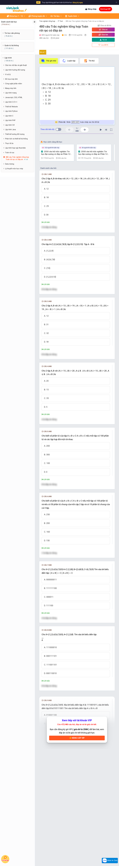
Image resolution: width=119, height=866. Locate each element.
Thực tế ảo (9, 143)
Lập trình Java (10, 129)
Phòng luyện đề (38, 16)
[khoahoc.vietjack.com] (16, 9)
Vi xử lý (8, 74)
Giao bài (103, 35)
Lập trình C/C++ (11, 102)
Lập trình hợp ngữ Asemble (15, 148)
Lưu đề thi (103, 45)
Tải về (103, 40)
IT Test (60, 21)
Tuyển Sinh (72, 16)
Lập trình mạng (11, 93)
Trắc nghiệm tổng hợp (47, 21)
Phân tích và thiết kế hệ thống (16, 139)
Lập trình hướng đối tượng (15, 70)
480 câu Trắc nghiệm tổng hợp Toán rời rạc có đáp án (85, 21)
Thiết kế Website (11, 107)
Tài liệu (56, 16)
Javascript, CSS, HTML (13, 97)
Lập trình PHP (10, 120)
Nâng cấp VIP (77, 738)
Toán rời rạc (9, 153)
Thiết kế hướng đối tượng (14, 134)
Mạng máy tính (10, 88)
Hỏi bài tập (5, 858)
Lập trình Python (11, 111)
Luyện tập (68, 61)
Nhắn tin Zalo (109, 860)
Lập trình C (9, 116)
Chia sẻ (103, 29)
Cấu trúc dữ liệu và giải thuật (16, 65)
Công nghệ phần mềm (13, 84)
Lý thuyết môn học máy (14, 169)
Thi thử (89, 61)
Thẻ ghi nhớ (48, 61)
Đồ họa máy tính (11, 79)
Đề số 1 (42, 52)
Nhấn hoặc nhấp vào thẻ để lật (77, 122)
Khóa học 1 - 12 (16, 16)
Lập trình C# (10, 125)
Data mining (9, 164)
